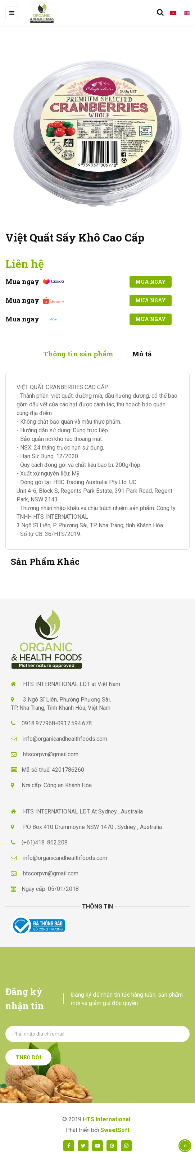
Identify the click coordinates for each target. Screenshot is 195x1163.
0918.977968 (38, 723)
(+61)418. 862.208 (45, 842)
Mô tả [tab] (142, 353)
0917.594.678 (74, 723)
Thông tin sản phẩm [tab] (78, 353)
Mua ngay (150, 281)
